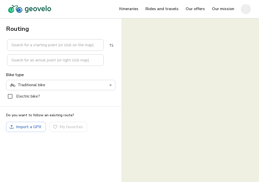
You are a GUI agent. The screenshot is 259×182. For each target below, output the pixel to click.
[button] (52, 45)
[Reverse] (111, 45)
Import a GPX (25, 127)
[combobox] (55, 45)
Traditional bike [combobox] (27, 85)
